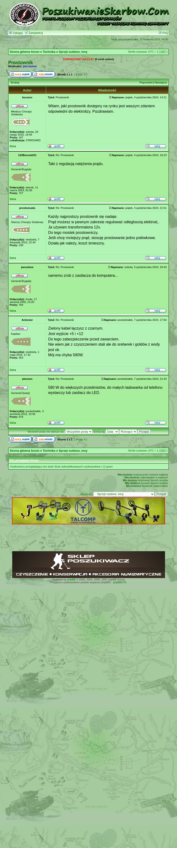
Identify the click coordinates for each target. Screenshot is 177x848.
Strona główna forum (24, 52)
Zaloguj (16, 33)
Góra (13, 146)
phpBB (71, 579)
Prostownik (20, 62)
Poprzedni (146, 82)
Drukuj (15, 82)
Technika (49, 52)
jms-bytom (30, 66)
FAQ (163, 33)
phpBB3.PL (120, 582)
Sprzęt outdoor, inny (73, 52)
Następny (161, 82)
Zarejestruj (34, 33)
